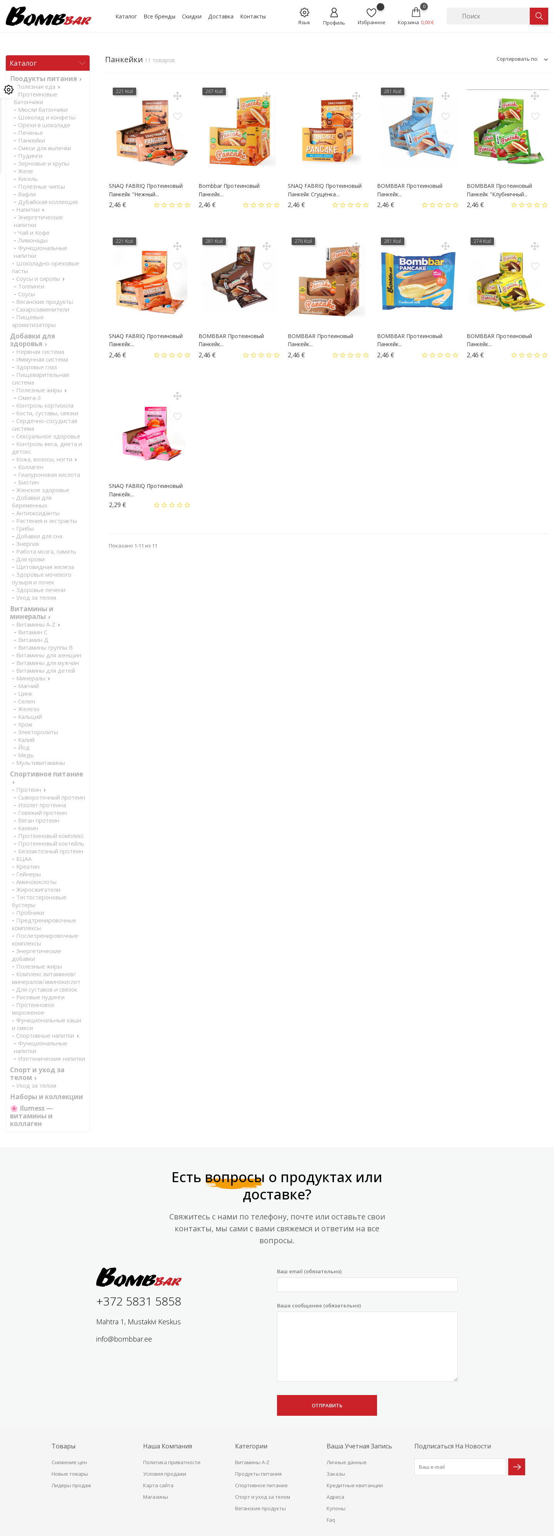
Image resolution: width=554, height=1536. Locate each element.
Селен (26, 701)
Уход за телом (36, 597)
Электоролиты (38, 732)
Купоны (336, 1508)
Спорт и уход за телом (262, 1496)
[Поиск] (488, 16)
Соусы (26, 294)
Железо (29, 709)
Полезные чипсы (41, 186)
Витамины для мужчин (47, 663)
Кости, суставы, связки (47, 413)
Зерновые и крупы (43, 163)
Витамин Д (33, 640)
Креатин (28, 866)
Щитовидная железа (45, 567)
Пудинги (30, 155)
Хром (25, 724)
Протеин (28, 789)
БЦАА (24, 859)
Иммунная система (42, 359)
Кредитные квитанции (355, 1485)
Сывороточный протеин (51, 797)
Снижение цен (69, 1462)
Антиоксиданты (38, 513)
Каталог (126, 16)
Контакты (253, 16)
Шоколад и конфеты (46, 117)
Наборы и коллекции (46, 1096)
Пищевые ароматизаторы (34, 320)
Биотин (28, 482)
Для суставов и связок (46, 989)
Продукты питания (43, 78)
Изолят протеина (42, 805)
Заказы (336, 1473)
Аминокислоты (36, 882)
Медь (26, 755)
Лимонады (33, 240)
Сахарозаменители (42, 309)
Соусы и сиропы (38, 278)
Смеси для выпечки (44, 148)
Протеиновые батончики (35, 98)
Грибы (25, 528)
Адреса (335, 1496)
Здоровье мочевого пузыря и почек (42, 578)
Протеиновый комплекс (51, 835)
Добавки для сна (39, 536)
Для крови (30, 559)
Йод (24, 747)
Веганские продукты (44, 301)
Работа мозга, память (46, 551)
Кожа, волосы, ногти (44, 459)
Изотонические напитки (51, 1058)
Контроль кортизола (44, 405)
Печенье (30, 132)
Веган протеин (38, 820)
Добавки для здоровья (32, 340)
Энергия (27, 543)
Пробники (30, 912)
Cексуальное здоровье (48, 436)
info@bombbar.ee (124, 1339)
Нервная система (40, 351)
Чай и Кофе (34, 232)
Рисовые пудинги (40, 997)
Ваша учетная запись (359, 1446)
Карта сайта (158, 1485)
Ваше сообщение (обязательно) (367, 1342)
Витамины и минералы (31, 612)
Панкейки (31, 140)
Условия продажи (164, 1473)
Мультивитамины (40, 762)
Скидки (192, 16)
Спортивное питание (46, 774)
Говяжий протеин (42, 812)
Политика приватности (171, 1462)
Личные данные (347, 1462)
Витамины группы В (45, 647)
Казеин (28, 828)
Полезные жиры (39, 390)
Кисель (28, 178)
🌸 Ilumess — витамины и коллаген (31, 1116)
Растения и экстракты (46, 520)
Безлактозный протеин (50, 851)
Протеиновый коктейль (51, 843)
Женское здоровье (42, 490)
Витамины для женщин (48, 655)
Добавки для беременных (32, 501)
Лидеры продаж (71, 1485)
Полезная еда (35, 86)
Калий (26, 739)
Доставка (221, 16)
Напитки (28, 209)
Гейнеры (28, 874)
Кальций (30, 716)
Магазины (155, 1496)
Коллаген (30, 467)
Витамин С (32, 632)
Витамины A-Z (35, 624)
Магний (28, 686)
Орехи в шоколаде (44, 125)
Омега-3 (29, 397)
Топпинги (31, 286)
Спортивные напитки (45, 1035)
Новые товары (70, 1473)
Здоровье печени (40, 590)
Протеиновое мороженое (33, 1008)
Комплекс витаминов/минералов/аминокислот (46, 977)
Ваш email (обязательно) (367, 1280)
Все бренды (159, 16)
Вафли (27, 194)
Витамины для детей (45, 670)
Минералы (30, 678)
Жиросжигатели (38, 889)
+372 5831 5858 (138, 1301)
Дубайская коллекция (48, 202)
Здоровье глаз (36, 367)
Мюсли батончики (43, 109)
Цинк (25, 693)
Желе (25, 171)
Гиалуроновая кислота (49, 474)
